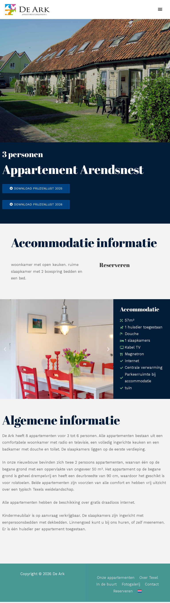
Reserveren (123, 592)
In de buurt (106, 585)
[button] (5, 350)
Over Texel (148, 579)
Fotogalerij (131, 585)
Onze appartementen (116, 579)
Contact (152, 585)
